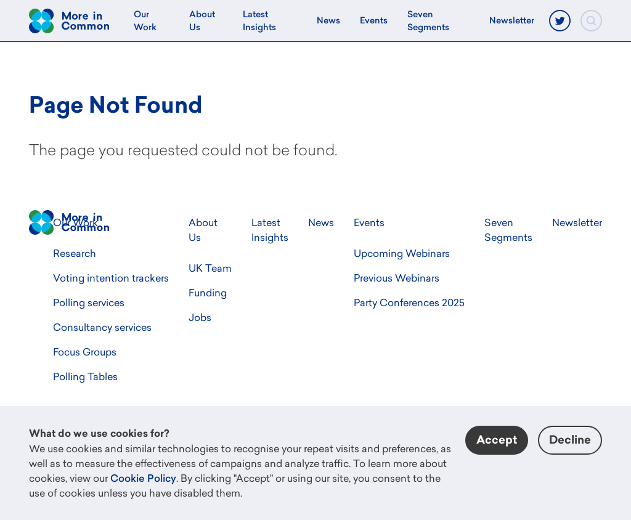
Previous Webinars (396, 278)
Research (74, 253)
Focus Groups (84, 352)
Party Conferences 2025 (409, 302)
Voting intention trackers (111, 278)
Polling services (88, 302)
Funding (208, 292)
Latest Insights (259, 20)
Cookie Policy (143, 478)
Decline (570, 440)
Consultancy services (102, 327)
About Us (202, 20)
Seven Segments (428, 20)
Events (374, 20)
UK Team (210, 268)
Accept (496, 440)
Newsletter (511, 20)
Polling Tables (85, 376)
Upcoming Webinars (402, 253)
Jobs (200, 317)
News (328, 20)
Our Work (145, 20)
